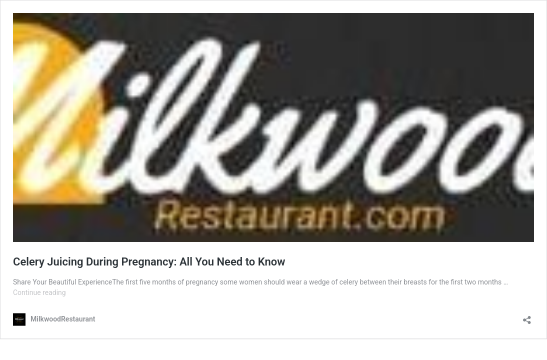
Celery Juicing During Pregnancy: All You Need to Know (149, 262)
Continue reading (39, 292)
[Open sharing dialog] (527, 316)
